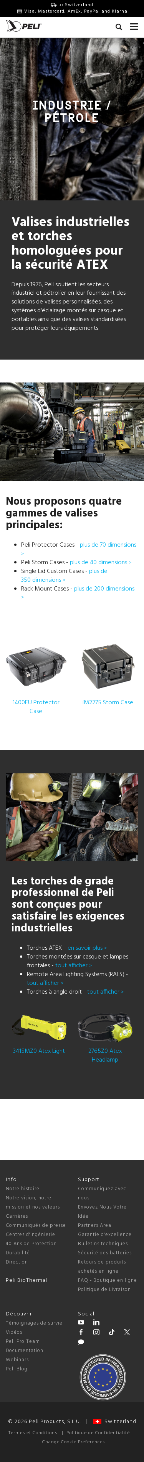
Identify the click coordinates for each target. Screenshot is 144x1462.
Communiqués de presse (36, 1226)
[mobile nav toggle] (134, 24)
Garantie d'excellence (105, 1235)
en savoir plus (87, 948)
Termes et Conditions (32, 1433)
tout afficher (73, 966)
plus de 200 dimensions (77, 593)
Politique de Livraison (104, 1290)
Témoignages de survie (34, 1323)
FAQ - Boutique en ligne (107, 1280)
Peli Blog (17, 1369)
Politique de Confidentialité (98, 1433)
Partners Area (94, 1226)
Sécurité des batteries (105, 1253)
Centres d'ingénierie (30, 1235)
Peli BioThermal (26, 1280)
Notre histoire (23, 1189)
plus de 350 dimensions (64, 575)
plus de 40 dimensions (100, 563)
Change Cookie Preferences (73, 1442)
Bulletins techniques (103, 1244)
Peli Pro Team (23, 1342)
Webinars (17, 1360)
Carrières (17, 1216)
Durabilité (18, 1253)
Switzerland (114, 1421)
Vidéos (14, 1332)
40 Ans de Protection (31, 1244)
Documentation (24, 1351)
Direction (17, 1262)
